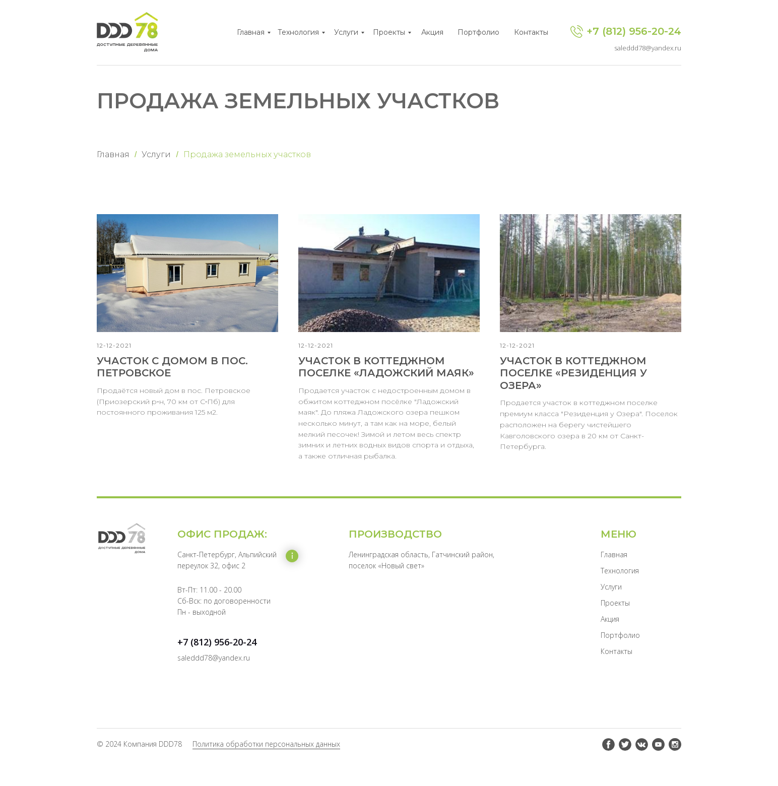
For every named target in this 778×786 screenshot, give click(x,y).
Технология (298, 32)
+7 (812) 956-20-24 (634, 31)
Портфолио (478, 32)
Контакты (531, 32)
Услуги (346, 32)
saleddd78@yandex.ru (647, 47)
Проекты (389, 32)
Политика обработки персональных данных (266, 756)
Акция (432, 32)
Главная (251, 32)
